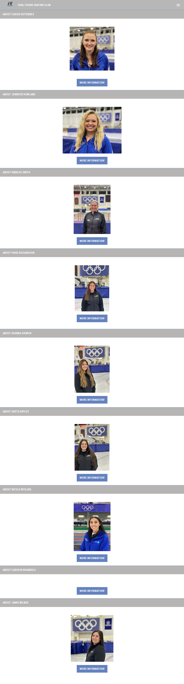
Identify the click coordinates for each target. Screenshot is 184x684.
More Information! (92, 160)
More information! (92, 82)
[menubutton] (178, 5)
